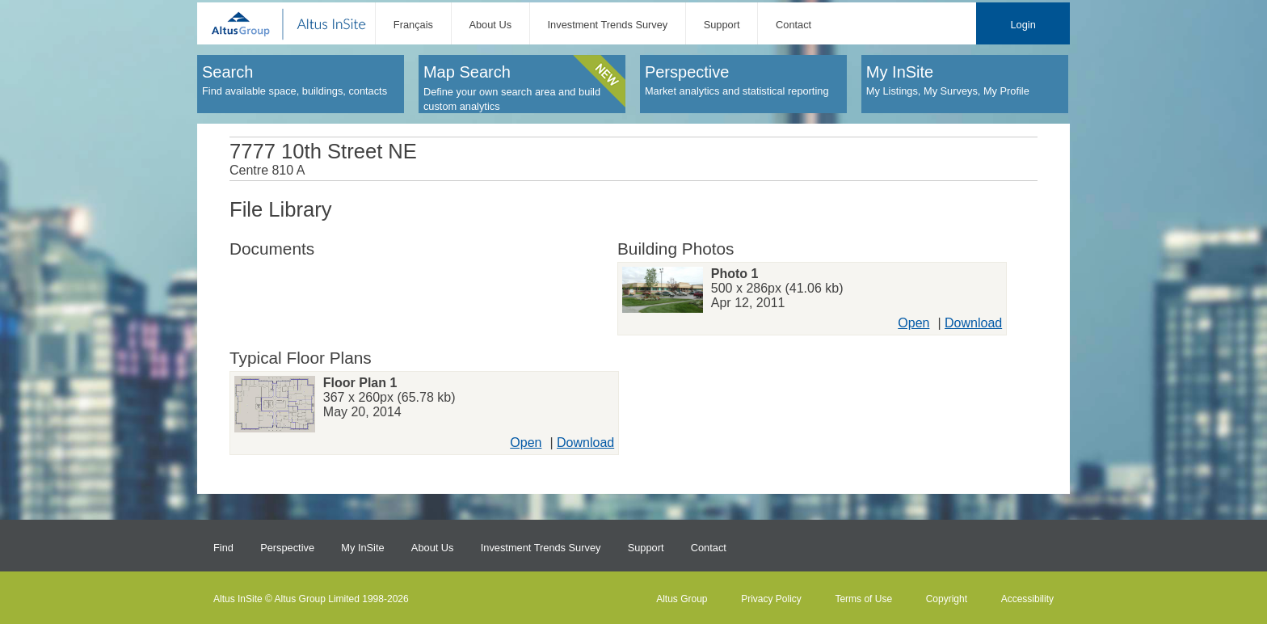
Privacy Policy (771, 599)
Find (223, 548)
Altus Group (681, 599)
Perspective (287, 548)
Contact (793, 25)
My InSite (362, 548)
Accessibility (1027, 599)
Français (413, 25)
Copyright (946, 599)
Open (913, 323)
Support (722, 25)
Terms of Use (863, 599)
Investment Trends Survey (608, 25)
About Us (490, 25)
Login (1022, 25)
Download (973, 323)
